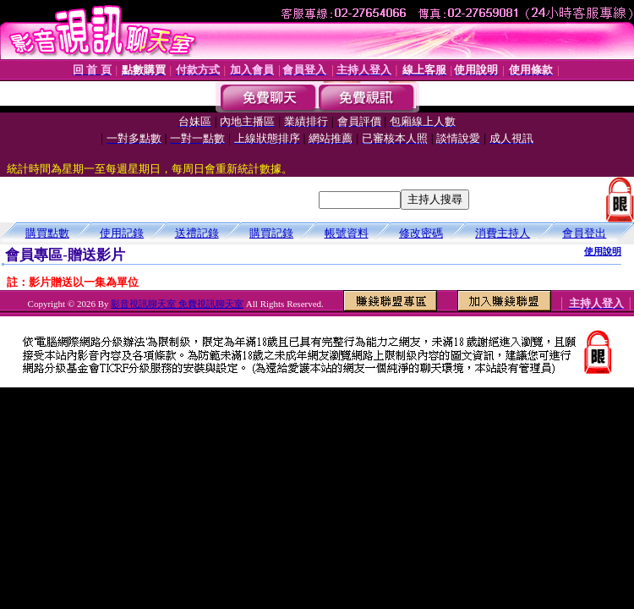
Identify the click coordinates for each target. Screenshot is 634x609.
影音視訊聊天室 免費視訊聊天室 (177, 304)
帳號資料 (347, 233)
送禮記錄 (197, 233)
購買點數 (47, 233)
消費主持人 (502, 233)
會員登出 (584, 233)
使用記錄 (122, 233)
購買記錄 (271, 233)
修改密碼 (421, 233)
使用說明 (602, 251)
